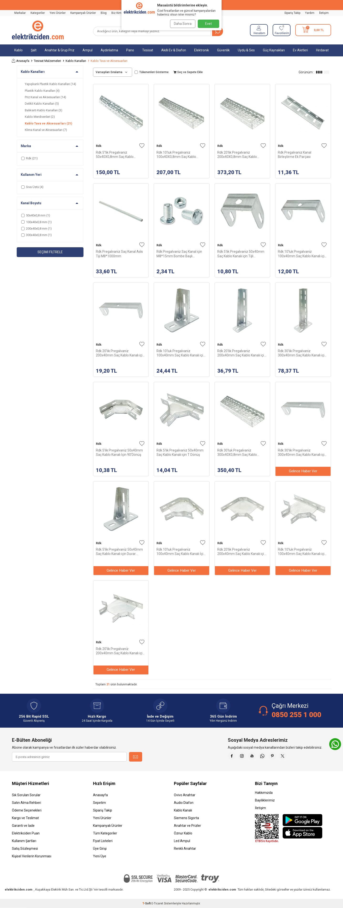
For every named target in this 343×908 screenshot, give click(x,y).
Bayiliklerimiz (265, 800)
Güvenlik (223, 50)
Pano (130, 50)
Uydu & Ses (246, 50)
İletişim (324, 13)
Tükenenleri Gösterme (152, 72)
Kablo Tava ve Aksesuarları (48, 123)
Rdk (98, 146)
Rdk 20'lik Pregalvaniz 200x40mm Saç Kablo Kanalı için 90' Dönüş (241, 552)
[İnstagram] (244, 757)
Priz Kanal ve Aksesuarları (45, 97)
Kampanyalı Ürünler (83, 13)
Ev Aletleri (300, 50)
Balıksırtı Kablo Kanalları (43, 110)
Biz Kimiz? (118, 13)
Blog (104, 13)
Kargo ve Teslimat (25, 818)
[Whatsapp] (268, 757)
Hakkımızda (264, 793)
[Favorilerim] (282, 30)
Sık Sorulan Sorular (26, 795)
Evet (208, 24)
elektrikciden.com (18, 889)
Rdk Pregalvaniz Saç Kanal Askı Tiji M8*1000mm (119, 254)
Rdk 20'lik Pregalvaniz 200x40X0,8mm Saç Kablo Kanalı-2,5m (237, 154)
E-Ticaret (157, 903)
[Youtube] (256, 757)
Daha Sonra (181, 24)
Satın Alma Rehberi (26, 803)
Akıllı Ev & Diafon (173, 50)
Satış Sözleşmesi (25, 848)
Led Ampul (182, 841)
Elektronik (201, 50)
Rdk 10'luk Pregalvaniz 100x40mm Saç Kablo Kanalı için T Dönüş (302, 552)
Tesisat (147, 50)
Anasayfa (20, 61)
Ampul (88, 50)
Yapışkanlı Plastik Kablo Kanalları (50, 84)
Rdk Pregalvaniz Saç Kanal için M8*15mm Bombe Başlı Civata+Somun (179, 254)
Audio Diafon (183, 803)
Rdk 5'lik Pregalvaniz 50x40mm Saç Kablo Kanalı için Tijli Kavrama (240, 254)
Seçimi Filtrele (50, 252)
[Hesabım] (259, 30)
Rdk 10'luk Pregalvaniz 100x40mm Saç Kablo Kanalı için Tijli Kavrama (302, 254)
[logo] (38, 30)
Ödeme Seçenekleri (27, 810)
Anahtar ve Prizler (187, 825)
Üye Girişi (100, 848)
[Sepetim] (313, 30)
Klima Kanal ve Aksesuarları (46, 130)
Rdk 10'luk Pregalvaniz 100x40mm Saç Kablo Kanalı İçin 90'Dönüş (180, 552)
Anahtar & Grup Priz (59, 50)
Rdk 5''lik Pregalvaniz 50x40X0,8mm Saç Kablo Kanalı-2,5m (115, 154)
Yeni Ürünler (58, 13)
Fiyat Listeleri (103, 841)
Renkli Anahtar (185, 848)
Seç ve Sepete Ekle (188, 72)
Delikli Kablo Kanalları (42, 104)
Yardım (309, 13)
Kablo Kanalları (76, 61)
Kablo (18, 50)
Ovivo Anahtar (184, 795)
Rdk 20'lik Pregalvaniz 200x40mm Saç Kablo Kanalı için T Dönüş (120, 651)
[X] (292, 757)
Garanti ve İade (23, 825)
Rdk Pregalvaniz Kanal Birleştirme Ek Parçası (294, 154)
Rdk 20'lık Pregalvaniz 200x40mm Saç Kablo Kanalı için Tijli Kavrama (120, 353)
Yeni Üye (99, 856)
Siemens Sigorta (186, 818)
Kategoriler (38, 13)
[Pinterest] (280, 757)
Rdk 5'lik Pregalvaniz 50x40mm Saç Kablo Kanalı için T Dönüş (179, 452)
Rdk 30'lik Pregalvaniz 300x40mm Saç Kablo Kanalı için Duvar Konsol (302, 353)
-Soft (146, 903)
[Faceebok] (232, 757)
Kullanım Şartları (24, 841)
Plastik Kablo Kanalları (42, 91)
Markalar (20, 13)
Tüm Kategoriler (105, 833)
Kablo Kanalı (183, 810)
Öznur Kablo (183, 833)
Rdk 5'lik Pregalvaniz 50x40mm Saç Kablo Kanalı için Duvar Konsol (119, 552)
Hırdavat (322, 50)
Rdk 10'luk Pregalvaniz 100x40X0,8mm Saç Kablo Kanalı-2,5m (176, 154)
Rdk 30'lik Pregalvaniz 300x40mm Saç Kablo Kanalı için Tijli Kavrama (302, 452)
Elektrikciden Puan (26, 833)
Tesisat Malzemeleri (47, 61)
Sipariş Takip (292, 13)
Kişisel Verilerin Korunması (31, 856)
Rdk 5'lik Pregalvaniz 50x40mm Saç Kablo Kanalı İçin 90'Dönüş (119, 452)
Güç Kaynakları (274, 50)
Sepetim (99, 803)
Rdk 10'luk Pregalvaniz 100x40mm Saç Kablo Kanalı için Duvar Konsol (180, 353)
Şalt (33, 50)
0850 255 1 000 (296, 714)
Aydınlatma (109, 50)
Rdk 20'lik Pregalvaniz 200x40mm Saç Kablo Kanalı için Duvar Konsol (241, 353)
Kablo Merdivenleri (40, 117)
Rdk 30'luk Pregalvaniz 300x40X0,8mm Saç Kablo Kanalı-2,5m (237, 452)
